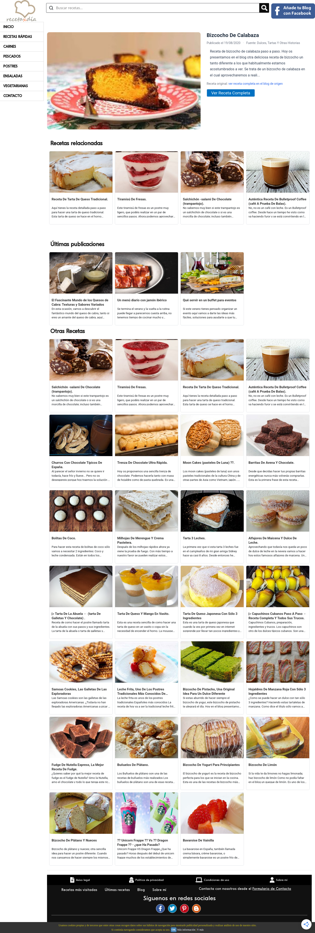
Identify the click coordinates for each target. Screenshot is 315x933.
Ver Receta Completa (230, 92)
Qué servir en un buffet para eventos (209, 300)
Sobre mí (159, 890)
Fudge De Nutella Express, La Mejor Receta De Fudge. (78, 767)
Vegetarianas (15, 86)
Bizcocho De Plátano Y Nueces (74, 840)
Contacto (12, 96)
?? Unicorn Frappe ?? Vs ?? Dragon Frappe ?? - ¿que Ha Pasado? (142, 842)
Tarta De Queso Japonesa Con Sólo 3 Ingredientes (210, 616)
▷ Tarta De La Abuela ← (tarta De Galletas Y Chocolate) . (76, 616)
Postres (10, 66)
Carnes (9, 47)
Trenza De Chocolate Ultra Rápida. (142, 463)
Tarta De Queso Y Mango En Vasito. (143, 614)
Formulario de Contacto (271, 889)
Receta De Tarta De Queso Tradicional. (80, 199)
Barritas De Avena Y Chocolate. (271, 463)
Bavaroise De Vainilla (198, 840)
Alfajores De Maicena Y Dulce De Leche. (272, 540)
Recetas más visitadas (79, 890)
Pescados (12, 56)
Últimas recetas (118, 890)
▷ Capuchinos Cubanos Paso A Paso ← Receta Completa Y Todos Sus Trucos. (277, 616)
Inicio (8, 27)
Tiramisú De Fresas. (132, 199)
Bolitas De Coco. (64, 538)
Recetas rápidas (17, 37)
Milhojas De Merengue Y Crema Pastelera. (140, 540)
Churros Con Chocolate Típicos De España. (77, 465)
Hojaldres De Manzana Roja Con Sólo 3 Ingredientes (277, 691)
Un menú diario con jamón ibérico (142, 300)
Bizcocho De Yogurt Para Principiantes (211, 765)
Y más (200, 929)
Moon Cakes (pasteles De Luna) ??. (208, 463)
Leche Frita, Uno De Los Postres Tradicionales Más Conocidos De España (141, 691)
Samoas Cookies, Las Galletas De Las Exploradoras (79, 691)
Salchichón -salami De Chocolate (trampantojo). (207, 201)
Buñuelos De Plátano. (133, 765)
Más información (186, 929)
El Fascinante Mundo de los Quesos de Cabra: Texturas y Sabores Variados (80, 302)
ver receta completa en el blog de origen (255, 83)
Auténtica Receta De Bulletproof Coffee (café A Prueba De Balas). (277, 201)
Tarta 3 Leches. (194, 538)
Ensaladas (12, 76)
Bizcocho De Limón (262, 765)
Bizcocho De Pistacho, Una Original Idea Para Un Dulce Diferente (209, 691)
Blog (141, 890)
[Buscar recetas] (152, 8)
